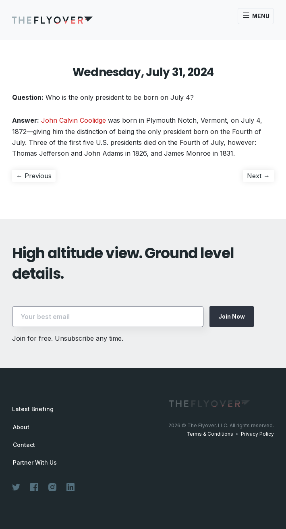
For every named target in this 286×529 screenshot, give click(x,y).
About (21, 427)
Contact (24, 445)
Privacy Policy (257, 434)
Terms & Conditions (210, 434)
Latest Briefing (33, 408)
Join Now (231, 316)
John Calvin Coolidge (73, 120)
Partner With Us (35, 462)
